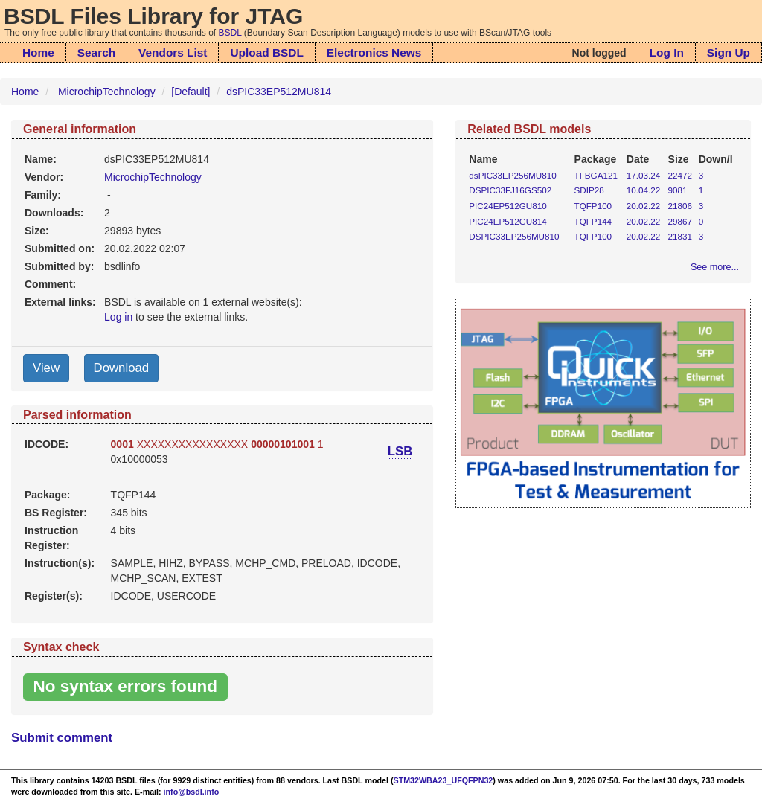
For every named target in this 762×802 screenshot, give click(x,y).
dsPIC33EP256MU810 (512, 175)
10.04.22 (643, 190)
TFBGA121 (596, 175)
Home (38, 52)
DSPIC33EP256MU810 (514, 236)
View (46, 368)
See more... (715, 267)
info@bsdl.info (192, 791)
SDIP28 (589, 190)
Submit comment (61, 738)
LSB (400, 451)
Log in (118, 317)
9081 (678, 190)
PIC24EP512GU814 (507, 221)
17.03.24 (643, 175)
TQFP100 (593, 206)
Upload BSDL (266, 52)
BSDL (230, 33)
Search (96, 52)
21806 (680, 206)
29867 (680, 221)
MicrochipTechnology (107, 91)
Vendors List (172, 52)
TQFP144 (593, 221)
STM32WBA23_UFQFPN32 (443, 780)
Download (122, 368)
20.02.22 (643, 206)
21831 (680, 236)
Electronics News (374, 52)
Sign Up (728, 52)
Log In (667, 52)
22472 (680, 175)
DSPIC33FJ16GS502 (510, 190)
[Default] (190, 91)
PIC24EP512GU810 (507, 206)
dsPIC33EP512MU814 (278, 91)
